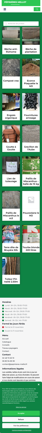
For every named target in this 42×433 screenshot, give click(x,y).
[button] (39, 384)
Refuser (21, 419)
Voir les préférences (21, 426)
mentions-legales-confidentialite (21, 430)
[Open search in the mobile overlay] (37, 9)
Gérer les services (21, 407)
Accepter (21, 413)
